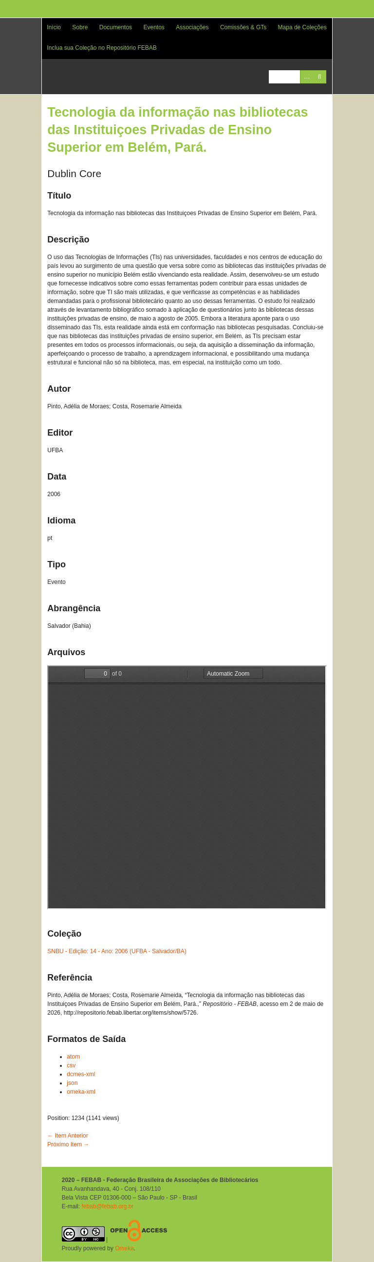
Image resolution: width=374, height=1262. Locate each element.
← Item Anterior (67, 1135)
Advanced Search (306, 76)
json (72, 1083)
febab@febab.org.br (107, 1206)
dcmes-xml (81, 1074)
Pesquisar (319, 76)
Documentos (115, 27)
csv (71, 1065)
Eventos (153, 27)
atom (73, 1056)
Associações (192, 27)
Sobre (80, 27)
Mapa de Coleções (302, 27)
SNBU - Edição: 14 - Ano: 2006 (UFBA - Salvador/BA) (116, 951)
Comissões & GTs (243, 27)
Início (54, 27)
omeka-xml (81, 1091)
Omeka (124, 1248)
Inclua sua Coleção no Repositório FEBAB (101, 47)
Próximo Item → (68, 1144)
